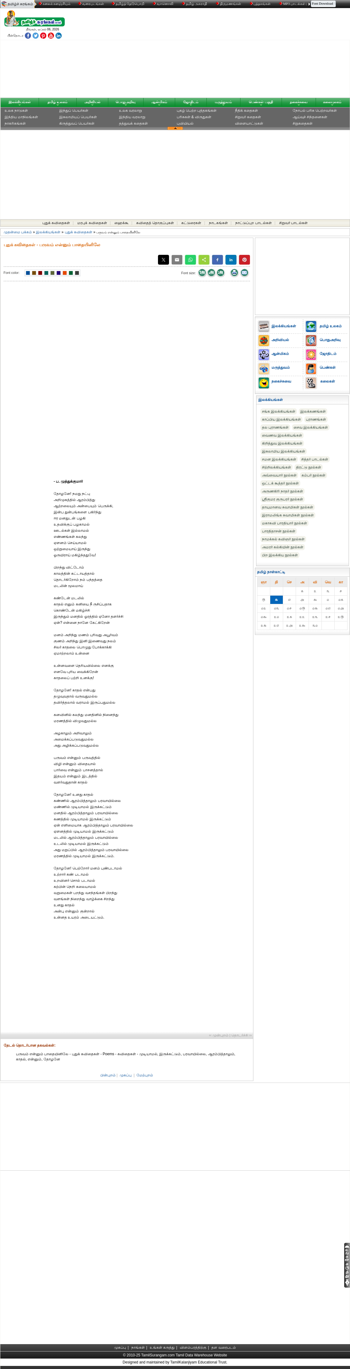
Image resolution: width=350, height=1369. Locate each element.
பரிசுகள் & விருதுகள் (194, 117)
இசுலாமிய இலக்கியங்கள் (283, 451)
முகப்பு (126, 1075)
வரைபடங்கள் (90, 4)
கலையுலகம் (332, 102)
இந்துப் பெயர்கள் (73, 110)
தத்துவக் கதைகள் (133, 123)
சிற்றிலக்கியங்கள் (276, 467)
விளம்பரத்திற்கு (193, 1347)
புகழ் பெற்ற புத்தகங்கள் (197, 110)
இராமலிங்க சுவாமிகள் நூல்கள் (288, 515)
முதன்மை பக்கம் (18, 232)
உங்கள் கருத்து (162, 1347)
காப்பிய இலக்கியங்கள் (281, 419)
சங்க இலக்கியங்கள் (278, 411)
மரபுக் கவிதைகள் (92, 223)
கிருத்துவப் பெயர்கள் (76, 123)
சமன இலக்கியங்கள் (279, 459)
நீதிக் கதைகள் (246, 110)
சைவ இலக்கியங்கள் (311, 427)
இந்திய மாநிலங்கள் (21, 117)
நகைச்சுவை (299, 102)
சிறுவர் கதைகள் (248, 117)
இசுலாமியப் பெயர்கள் (78, 117)
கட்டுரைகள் (191, 223)
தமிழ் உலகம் (57, 102)
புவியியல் (185, 123)
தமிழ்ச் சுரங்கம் (20, 4)
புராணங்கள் (316, 419)
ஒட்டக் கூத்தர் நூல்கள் (280, 483)
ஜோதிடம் (190, 102)
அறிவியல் (92, 102)
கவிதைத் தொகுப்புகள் (155, 223)
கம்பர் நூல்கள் (313, 475)
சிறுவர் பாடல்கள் (293, 223)
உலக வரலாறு (130, 110)
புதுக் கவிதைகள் (56, 223)
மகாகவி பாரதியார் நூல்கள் (284, 523)
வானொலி (163, 4)
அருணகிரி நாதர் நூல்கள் (282, 491)
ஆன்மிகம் (159, 102)
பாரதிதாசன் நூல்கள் (278, 531)
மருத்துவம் (223, 102)
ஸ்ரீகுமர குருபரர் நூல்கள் (282, 499)
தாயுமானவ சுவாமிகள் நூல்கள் (287, 507)
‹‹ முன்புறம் (218, 1035)
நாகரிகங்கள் (15, 123)
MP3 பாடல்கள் (292, 4)
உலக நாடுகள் (16, 110)
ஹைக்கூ (121, 223)
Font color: (12, 272)
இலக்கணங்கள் (313, 411)
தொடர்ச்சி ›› (241, 1035)
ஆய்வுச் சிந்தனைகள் (310, 117)
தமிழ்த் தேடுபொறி (128, 4)
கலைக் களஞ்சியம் (55, 4)
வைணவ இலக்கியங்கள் (282, 435)
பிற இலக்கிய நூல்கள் (280, 555)
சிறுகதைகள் (303, 123)
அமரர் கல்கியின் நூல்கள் (283, 547)
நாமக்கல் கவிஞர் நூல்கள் (283, 539)
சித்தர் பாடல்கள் (314, 459)
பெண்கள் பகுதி (261, 102)
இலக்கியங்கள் (20, 102)
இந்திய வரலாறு (132, 117)
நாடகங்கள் (218, 223)
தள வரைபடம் (223, 1347)
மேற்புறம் (145, 1075)
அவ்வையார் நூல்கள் (279, 475)
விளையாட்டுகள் (249, 123)
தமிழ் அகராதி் (195, 4)
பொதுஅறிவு (126, 102)
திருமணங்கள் (229, 4)
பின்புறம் (108, 1075)
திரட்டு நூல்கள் (308, 467)
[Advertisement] (233, 54)
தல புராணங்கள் (275, 427)
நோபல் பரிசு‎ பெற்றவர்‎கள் (315, 110)
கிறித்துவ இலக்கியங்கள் (282, 443)
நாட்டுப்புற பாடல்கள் (253, 223)
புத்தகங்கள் (261, 4)
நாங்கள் (138, 1347)
